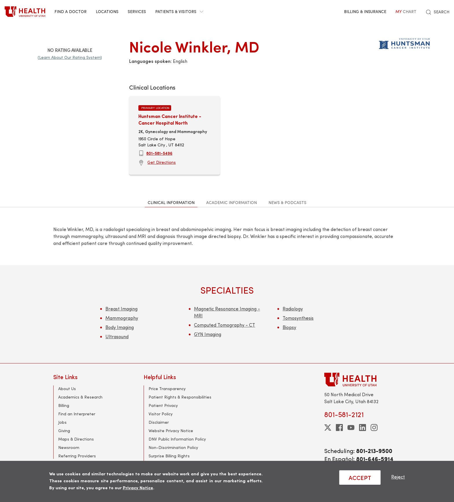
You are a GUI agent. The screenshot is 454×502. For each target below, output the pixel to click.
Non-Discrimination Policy (173, 447)
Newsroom (68, 447)
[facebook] (339, 427)
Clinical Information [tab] (171, 202)
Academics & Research (80, 397)
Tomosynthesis (298, 318)
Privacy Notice (138, 487)
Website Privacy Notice (171, 430)
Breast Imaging (121, 308)
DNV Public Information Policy (177, 439)
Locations (107, 11)
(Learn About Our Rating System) (70, 57)
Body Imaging (119, 327)
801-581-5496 (159, 153)
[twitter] (327, 427)
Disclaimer (159, 422)
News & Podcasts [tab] (287, 202)
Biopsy (289, 327)
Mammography (121, 318)
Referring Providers (77, 456)
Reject (398, 477)
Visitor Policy (161, 413)
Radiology (293, 308)
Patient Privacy (163, 405)
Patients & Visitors (179, 11)
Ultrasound (117, 336)
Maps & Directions (76, 439)
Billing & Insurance (365, 11)
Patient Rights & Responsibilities (180, 397)
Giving (64, 430)
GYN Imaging (207, 334)
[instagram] (374, 427)
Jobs (62, 422)
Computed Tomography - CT (224, 325)
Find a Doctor (70, 11)
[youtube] (350, 427)
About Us (67, 388)
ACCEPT (360, 477)
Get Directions (161, 162)
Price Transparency (167, 388)
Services (137, 11)
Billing (63, 405)
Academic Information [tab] (231, 202)
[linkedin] (362, 427)
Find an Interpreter (76, 413)
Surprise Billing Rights (169, 456)
